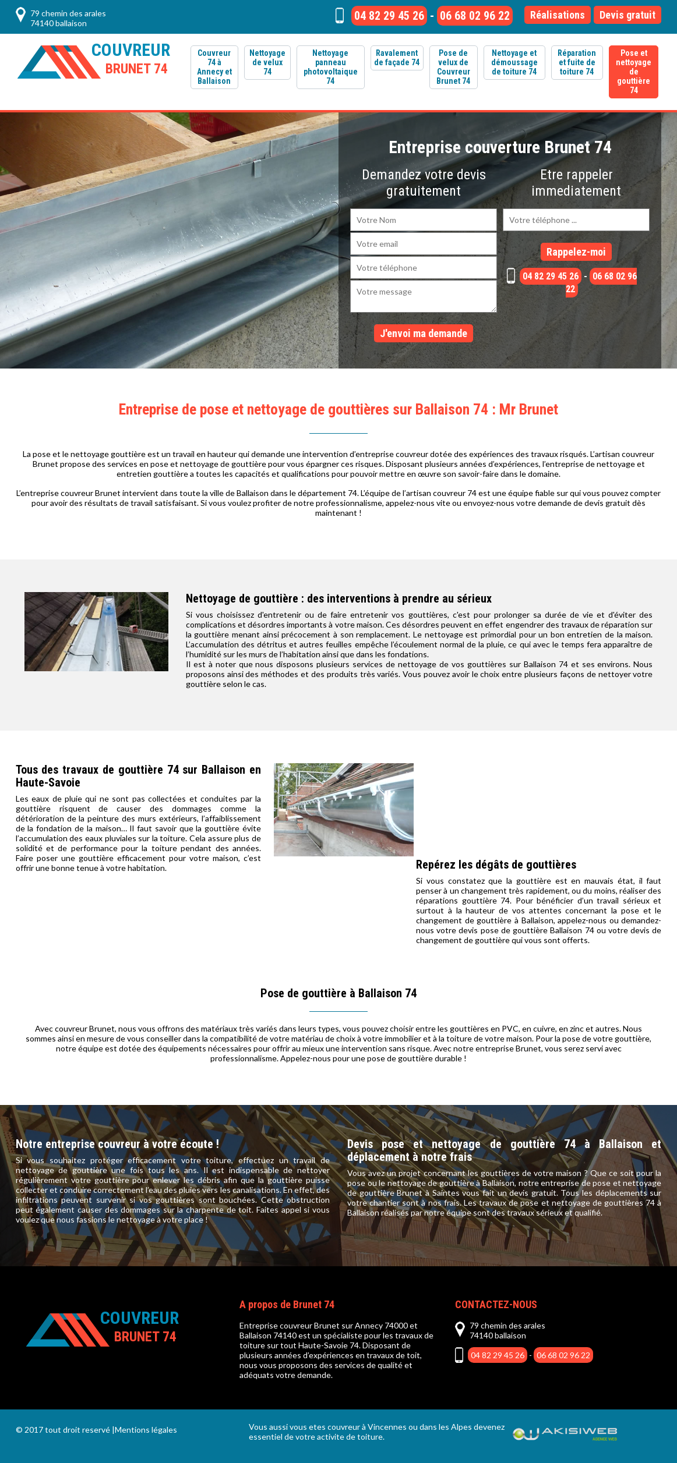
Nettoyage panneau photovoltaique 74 (331, 67)
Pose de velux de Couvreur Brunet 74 (453, 67)
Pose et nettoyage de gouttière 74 (633, 71)
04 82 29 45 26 (389, 16)
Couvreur (130, 58)
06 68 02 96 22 (475, 16)
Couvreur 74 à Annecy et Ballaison (214, 67)
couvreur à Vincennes (367, 1427)
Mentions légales (146, 1429)
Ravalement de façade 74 (396, 57)
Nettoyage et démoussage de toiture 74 (514, 62)
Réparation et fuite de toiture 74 (577, 62)
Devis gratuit (627, 15)
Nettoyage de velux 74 (267, 62)
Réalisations (557, 15)
